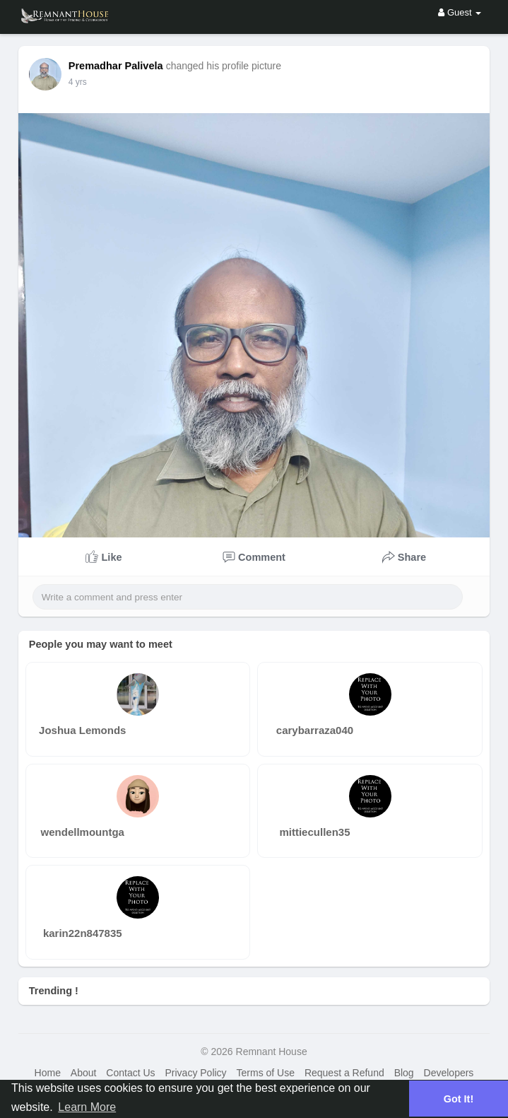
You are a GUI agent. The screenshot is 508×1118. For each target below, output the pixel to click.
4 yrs (78, 82)
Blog (404, 1072)
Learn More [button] (87, 1107)
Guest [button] (459, 12)
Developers (449, 1072)
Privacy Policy (195, 1072)
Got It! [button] (458, 1099)
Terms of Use (266, 1072)
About (84, 1072)
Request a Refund (344, 1072)
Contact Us (130, 1072)
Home (48, 1072)
